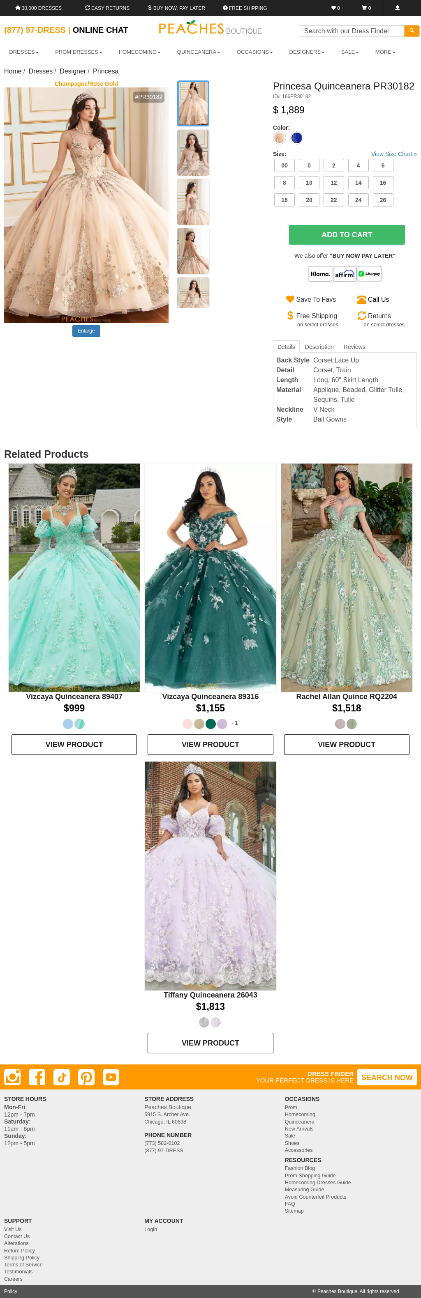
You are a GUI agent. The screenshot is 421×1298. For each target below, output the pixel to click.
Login (150, 1229)
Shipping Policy (21, 1258)
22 (334, 200)
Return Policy (19, 1251)
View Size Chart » (394, 154)
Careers (13, 1279)
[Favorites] (335, 8)
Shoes (292, 1143)
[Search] (412, 31)
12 (334, 182)
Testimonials (18, 1272)
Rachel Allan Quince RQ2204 (346, 697)
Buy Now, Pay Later (176, 8)
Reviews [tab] (354, 347)
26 (383, 200)
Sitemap (294, 1211)
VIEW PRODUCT (74, 745)
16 (383, 182)
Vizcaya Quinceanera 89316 (210, 697)
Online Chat (100, 29)
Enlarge (86, 331)
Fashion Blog (300, 1168)
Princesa (105, 71)
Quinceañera (300, 1122)
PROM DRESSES (78, 52)
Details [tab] (286, 347)
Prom (291, 1107)
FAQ (290, 1204)
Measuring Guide (304, 1190)
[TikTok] (61, 1077)
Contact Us (17, 1236)
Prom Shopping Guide (310, 1176)
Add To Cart (347, 235)
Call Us (378, 299)
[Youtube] (111, 1077)
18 (284, 200)
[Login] (397, 8)
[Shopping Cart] (366, 8)
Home (13, 71)
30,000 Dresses (38, 8)
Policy (10, 1291)
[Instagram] (12, 1077)
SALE (350, 52)
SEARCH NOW (387, 1077)
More (385, 52)
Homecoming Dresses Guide (318, 1183)
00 (284, 165)
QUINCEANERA (198, 52)
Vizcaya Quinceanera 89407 (74, 697)
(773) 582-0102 (162, 1143)
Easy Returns (107, 8)
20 (309, 200)
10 (309, 182)
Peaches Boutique (337, 1291)
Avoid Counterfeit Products (316, 1197)
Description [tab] (319, 347)
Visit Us (12, 1229)
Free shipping (245, 8)
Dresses (41, 71)
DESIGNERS (307, 52)
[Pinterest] (86, 1077)
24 (358, 200)
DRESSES (24, 52)
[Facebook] (37, 1077)
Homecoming (300, 1114)
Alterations (16, 1243)
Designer (73, 71)
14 (358, 182)
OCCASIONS (255, 52)
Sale (290, 1136)
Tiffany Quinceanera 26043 (210, 995)
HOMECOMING (140, 52)
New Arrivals (299, 1129)
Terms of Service (23, 1265)
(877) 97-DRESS (163, 1151)
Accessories (299, 1150)
